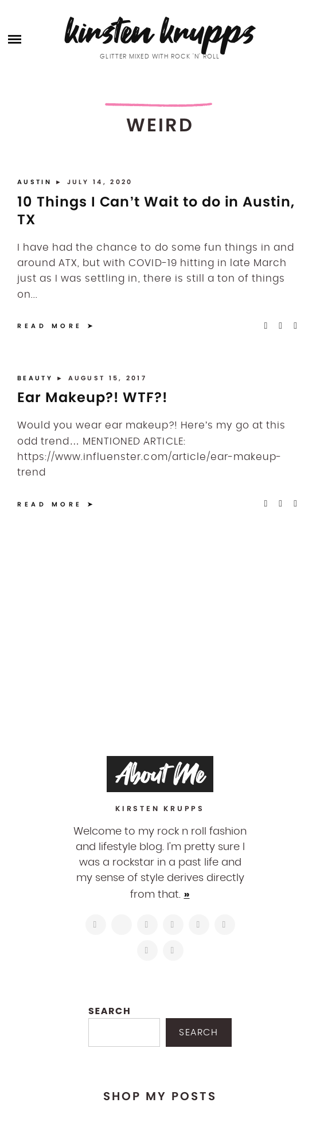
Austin (36, 181)
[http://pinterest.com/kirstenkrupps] (173, 924)
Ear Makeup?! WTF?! (92, 397)
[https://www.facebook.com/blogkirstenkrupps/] (147, 924)
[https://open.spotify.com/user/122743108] (173, 950)
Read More (50, 325)
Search (109, 1011)
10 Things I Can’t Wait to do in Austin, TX (156, 210)
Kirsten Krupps (160, 31)
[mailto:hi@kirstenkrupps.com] (147, 950)
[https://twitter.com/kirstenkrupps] (121, 924)
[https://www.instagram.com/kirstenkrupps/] (95, 924)
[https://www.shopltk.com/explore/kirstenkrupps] (224, 924)
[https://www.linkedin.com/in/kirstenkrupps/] (199, 924)
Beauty (36, 378)
